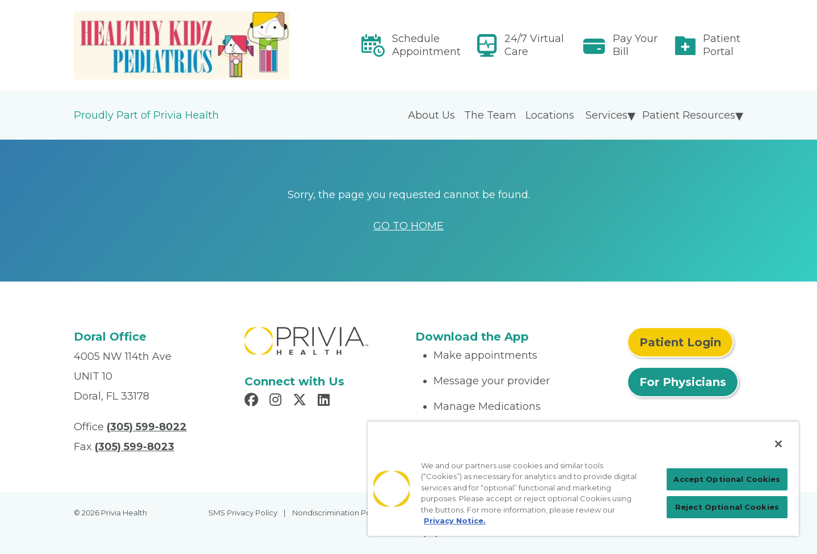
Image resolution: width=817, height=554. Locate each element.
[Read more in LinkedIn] (325, 401)
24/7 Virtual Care (534, 45)
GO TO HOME (408, 226)
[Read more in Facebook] (253, 401)
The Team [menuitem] (490, 115)
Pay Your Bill (635, 45)
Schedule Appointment (426, 45)
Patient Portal (721, 45)
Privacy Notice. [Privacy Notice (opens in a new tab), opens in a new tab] (455, 520)
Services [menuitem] (607, 115)
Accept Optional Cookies (726, 479)
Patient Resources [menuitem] (688, 115)
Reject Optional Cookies (727, 506)
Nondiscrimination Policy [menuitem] (337, 512)
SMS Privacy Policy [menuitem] (242, 512)
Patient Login (680, 342)
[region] (583, 478)
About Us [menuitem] (431, 115)
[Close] (778, 443)
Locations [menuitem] (549, 115)
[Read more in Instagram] (277, 401)
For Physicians (682, 382)
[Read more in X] (301, 401)
